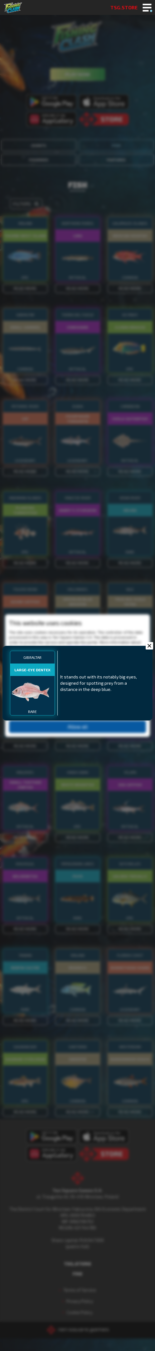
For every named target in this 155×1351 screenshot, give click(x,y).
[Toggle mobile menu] (147, 8)
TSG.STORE (124, 7)
